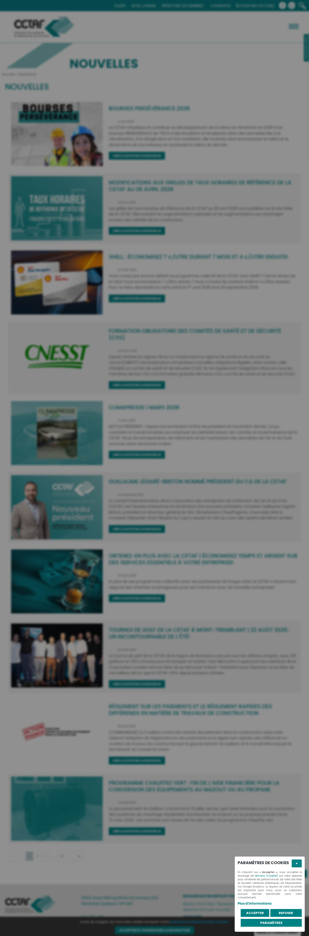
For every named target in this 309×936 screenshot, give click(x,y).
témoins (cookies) (266, 875)
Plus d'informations (255, 903)
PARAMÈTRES (271, 922)
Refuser (286, 913)
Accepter (255, 913)
